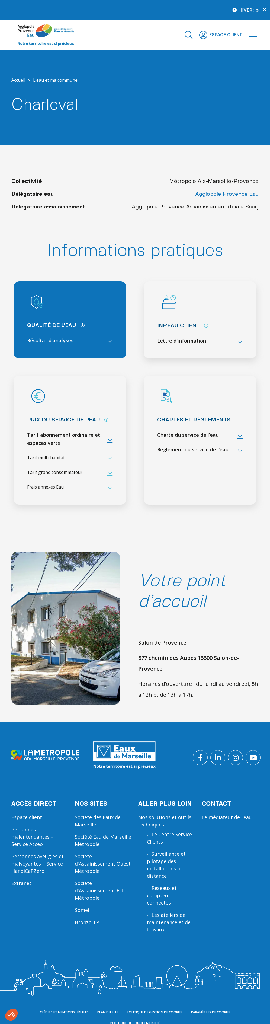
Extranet (21, 883)
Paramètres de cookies (210, 1012)
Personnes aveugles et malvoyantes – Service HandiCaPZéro (37, 863)
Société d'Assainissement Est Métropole (99, 890)
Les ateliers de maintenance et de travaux (169, 922)
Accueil (18, 80)
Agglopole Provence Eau (227, 194)
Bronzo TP (87, 922)
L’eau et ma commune (55, 80)
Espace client (26, 817)
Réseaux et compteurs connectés (162, 895)
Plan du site (107, 1012)
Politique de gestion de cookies (154, 1012)
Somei (82, 910)
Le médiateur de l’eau (227, 817)
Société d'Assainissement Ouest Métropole (103, 863)
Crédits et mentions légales (64, 1012)
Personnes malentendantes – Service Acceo (32, 836)
